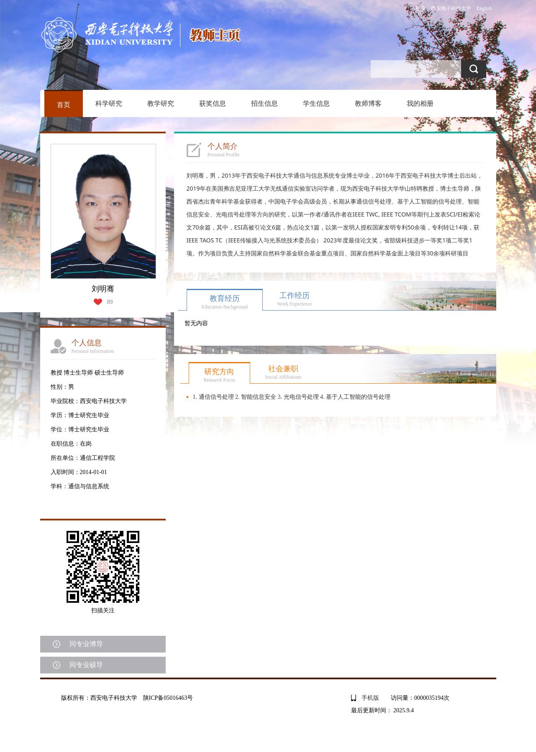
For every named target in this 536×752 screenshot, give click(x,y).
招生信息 (264, 103)
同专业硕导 (86, 664)
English (484, 8)
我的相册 (420, 103)
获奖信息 (212, 103)
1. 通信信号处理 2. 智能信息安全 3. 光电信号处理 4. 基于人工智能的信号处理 (292, 397)
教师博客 (368, 103)
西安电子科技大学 (451, 8)
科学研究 (108, 103)
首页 (63, 104)
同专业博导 (86, 643)
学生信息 (316, 103)
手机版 (370, 698)
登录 (420, 8)
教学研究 (160, 103)
